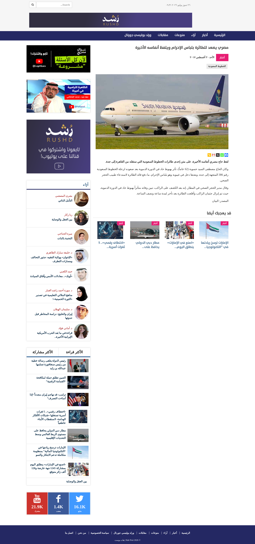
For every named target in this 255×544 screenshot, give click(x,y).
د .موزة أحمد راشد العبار (59, 290)
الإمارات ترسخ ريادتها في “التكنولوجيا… (214, 245)
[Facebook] (226, 155)
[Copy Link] (209, 155)
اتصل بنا (69, 533)
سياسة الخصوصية (100, 533)
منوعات (180, 35)
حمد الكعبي (66, 271)
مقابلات (163, 35)
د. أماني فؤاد (65, 328)
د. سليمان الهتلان (62, 309)
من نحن (82, 533)
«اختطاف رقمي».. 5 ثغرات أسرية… (111, 245)
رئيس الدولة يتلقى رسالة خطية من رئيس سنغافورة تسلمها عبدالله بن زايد (48, 364)
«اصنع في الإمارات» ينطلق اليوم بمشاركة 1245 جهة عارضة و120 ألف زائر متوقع (48, 468)
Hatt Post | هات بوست (124, 540)
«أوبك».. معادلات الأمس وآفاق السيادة (51, 276)
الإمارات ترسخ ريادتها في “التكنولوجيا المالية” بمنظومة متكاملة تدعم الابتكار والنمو (49, 451)
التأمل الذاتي (65, 200)
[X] (218, 155)
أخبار (205, 35)
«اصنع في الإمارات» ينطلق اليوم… (180, 245)
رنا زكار (68, 214)
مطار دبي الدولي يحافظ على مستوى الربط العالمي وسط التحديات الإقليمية (50, 434)
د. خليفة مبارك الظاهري (59, 252)
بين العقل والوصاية (62, 219)
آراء (193, 35)
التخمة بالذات (64, 238)
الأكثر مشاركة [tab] (42, 352)
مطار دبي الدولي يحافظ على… (147, 245)
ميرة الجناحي (65, 233)
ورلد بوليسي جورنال (137, 35)
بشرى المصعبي (63, 195)
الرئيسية (219, 35)
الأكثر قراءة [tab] (74, 352)
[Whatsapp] (222, 155)
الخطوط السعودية (217, 66)
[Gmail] (213, 155)
